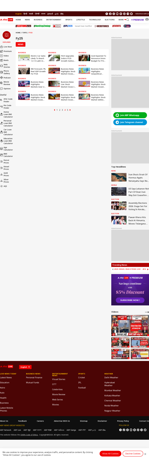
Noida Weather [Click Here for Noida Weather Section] (111, 405)
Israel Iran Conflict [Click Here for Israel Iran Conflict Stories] (83, 26)
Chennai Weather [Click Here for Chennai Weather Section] (112, 400)
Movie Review (5, 83)
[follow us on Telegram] (127, 13)
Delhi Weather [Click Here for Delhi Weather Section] (111, 377)
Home (18, 19)
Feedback (22, 421)
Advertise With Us (62, 421)
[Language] (25, 367)
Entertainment (53, 19)
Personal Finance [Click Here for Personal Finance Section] (34, 377)
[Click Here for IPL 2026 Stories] (67, 26)
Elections (110, 19)
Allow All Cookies (110, 453)
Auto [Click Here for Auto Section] (2, 392)
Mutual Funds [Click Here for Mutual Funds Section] (32, 382)
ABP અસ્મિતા (59, 430)
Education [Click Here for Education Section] (4, 382)
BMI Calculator (6, 155)
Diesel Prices (4, 167)
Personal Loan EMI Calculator (6, 123)
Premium (6, 51)
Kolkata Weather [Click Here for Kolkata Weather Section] (112, 395)
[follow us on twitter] (106, 13)
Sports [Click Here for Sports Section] (81, 374)
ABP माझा (48, 430)
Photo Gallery (5, 72)
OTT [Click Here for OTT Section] (54, 384)
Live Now (6, 46)
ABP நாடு (92, 430)
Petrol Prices (4, 161)
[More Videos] (147, 312)
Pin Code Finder (5, 106)
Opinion (5, 88)
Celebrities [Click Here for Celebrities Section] (57, 389)
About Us (4, 421)
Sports (68, 19)
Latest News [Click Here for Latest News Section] (6, 377)
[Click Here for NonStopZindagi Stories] (42, 26)
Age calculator (6, 148)
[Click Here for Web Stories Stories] (102, 26)
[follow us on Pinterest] (124, 13)
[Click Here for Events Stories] (116, 26)
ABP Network (5, 430)
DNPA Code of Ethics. (29, 435)
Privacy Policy (123, 421)
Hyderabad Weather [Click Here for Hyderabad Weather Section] (109, 384)
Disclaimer (102, 421)
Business (38, 19)
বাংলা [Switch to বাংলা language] (43, 14)
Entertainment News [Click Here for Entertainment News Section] (60, 374)
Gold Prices (4, 174)
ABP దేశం (102, 430)
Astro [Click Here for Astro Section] (2, 387)
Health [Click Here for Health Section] (3, 397)
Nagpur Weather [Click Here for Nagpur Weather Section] (112, 410)
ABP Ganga (71, 430)
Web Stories (5, 65)
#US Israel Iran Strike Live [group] (127, 269)
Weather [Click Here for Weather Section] (108, 374)
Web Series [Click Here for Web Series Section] (57, 399)
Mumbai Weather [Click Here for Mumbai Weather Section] (112, 390)
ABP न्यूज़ (27, 430)
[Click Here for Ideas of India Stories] (57, 26)
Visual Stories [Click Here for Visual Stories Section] (58, 379)
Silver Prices (4, 180)
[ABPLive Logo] (6, 19)
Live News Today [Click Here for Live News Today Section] (8, 374)
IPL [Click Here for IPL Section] (79, 382)
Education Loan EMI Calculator (6, 141)
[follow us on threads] (113, 13)
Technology (95, 19)
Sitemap (84, 421)
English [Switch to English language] (18, 14)
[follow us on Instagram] (120, 13)
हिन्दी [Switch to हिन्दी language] (25, 14)
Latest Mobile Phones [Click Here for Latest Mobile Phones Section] (6, 409)
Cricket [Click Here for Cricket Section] (81, 377)
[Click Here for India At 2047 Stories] (127, 26)
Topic (24, 33)
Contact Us (144, 421)
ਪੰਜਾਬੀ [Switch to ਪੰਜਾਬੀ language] (37, 14)
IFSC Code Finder (6, 100)
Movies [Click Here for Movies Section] (55, 404)
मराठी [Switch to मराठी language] (31, 14)
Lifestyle (80, 19)
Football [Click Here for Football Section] (82, 387)
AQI (3, 186)
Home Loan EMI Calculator (6, 114)
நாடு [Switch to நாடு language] (56, 14)
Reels (4, 60)
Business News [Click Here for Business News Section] (33, 374)
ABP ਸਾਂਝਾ (82, 430)
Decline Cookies (132, 453)
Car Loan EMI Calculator (6, 132)
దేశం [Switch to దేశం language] (61, 14)
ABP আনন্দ (37, 430)
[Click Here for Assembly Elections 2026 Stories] (23, 26)
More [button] (122, 19)
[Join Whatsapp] (131, 13)
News (27, 19)
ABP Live (17, 430)
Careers (40, 421)
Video (4, 55)
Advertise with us (142, 14)
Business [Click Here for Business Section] (4, 402)
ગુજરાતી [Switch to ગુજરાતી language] (50, 14)
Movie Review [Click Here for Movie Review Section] (58, 394)
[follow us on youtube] (117, 13)
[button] (7, 37)
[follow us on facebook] (110, 13)
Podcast (5, 77)
